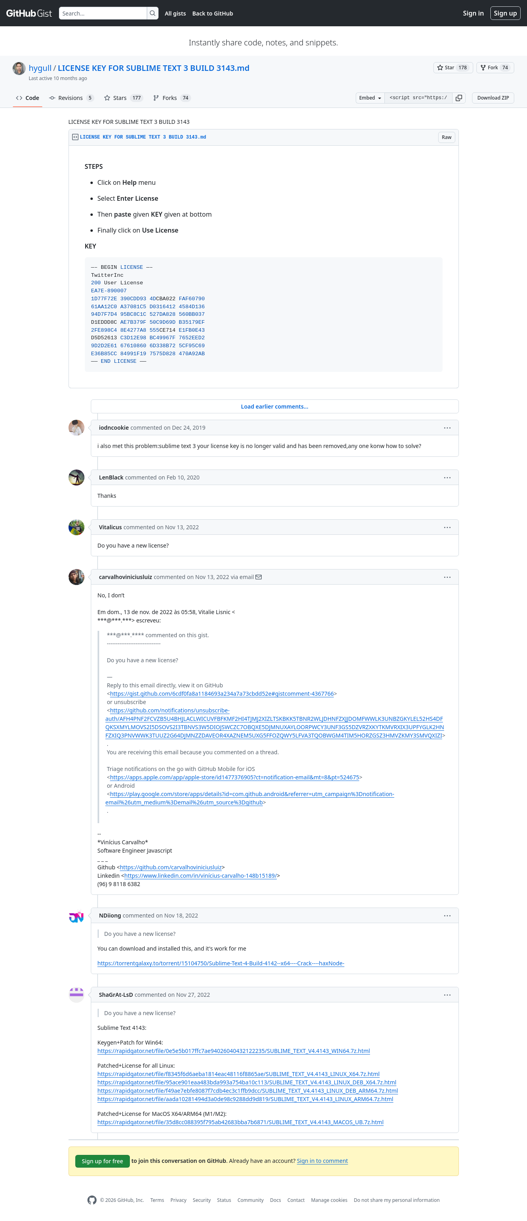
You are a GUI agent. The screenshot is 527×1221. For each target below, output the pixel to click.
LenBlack (111, 477)
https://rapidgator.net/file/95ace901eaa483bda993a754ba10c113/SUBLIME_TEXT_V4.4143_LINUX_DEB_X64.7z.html (247, 1082)
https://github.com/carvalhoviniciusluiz (171, 867)
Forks (172, 98)
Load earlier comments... (274, 406)
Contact (295, 1200)
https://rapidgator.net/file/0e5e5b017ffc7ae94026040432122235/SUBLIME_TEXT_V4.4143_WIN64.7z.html (234, 1051)
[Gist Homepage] (29, 13)
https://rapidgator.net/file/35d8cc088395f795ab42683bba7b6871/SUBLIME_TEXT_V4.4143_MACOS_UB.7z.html (241, 1122)
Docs (275, 1200)
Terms (157, 1200)
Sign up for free (102, 1161)
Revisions (71, 98)
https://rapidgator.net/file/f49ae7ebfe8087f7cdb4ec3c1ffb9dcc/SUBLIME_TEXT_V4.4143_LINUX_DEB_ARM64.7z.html (248, 1090)
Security (202, 1200)
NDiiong (110, 915)
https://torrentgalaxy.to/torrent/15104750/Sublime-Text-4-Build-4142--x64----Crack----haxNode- (221, 963)
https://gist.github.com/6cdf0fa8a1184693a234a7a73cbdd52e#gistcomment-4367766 (222, 693)
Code (27, 98)
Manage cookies (329, 1200)
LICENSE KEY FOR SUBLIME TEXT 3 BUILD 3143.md (154, 68)
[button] (459, 98)
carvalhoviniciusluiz (125, 577)
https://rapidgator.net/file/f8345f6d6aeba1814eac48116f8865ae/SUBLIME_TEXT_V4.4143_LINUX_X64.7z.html (239, 1074)
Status (224, 1200)
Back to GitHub (212, 13)
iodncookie (114, 427)
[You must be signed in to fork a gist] (495, 67)
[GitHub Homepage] (92, 1200)
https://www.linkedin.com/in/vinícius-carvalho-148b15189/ (200, 875)
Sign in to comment (322, 1160)
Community (250, 1200)
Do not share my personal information (397, 1200)
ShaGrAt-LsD (116, 994)
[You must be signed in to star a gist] (453, 67)
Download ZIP (493, 97)
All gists (175, 13)
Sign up (505, 13)
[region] (263, 267)
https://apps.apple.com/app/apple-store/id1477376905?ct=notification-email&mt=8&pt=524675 (234, 777)
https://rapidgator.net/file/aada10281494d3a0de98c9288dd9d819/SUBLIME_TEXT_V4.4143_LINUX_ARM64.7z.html (246, 1099)
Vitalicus (110, 527)
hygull (40, 68)
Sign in (473, 13)
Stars (124, 98)
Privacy (178, 1200)
